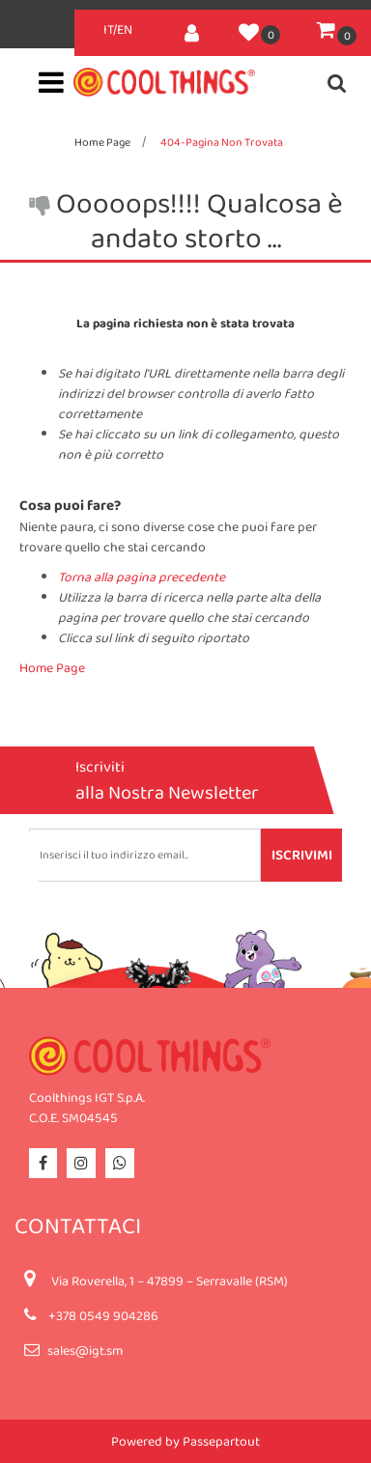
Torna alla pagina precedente (141, 576)
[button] (192, 29)
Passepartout (221, 1440)
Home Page (102, 142)
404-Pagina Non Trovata (221, 142)
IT (108, 29)
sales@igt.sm (85, 1350)
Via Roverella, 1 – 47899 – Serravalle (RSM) (169, 1280)
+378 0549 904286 (103, 1315)
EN (124, 29)
